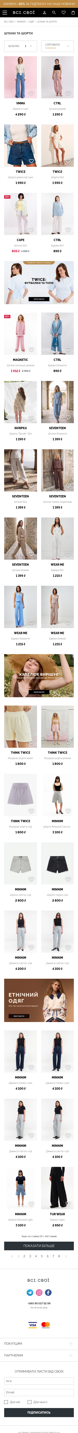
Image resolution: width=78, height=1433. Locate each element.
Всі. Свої (9, 22)
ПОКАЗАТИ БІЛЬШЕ (39, 1246)
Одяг (31, 22)
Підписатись (39, 1412)
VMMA (20, 103)
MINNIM (57, 821)
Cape (20, 240)
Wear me (57, 564)
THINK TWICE (20, 752)
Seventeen (57, 428)
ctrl (57, 103)
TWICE (20, 171)
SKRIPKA (20, 428)
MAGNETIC (20, 359)
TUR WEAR (57, 1214)
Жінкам (21, 22)
